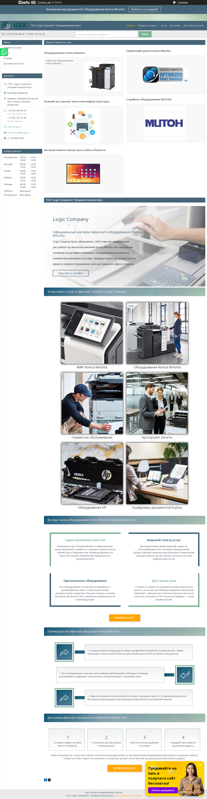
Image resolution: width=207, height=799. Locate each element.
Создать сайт (44, 2)
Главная (130, 25)
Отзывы (8, 58)
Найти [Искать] (145, 34)
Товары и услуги (147, 25)
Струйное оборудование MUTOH (148, 133)
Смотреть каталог (70, 273)
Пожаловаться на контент (128, 795)
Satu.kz (118, 792)
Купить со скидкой (144, 9)
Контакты (175, 25)
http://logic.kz (14, 126)
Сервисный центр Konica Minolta (148, 84)
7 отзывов (182, 2)
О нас (164, 25)
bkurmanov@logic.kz (18, 132)
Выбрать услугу (124, 617)
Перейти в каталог (124, 768)
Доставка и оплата (193, 25)
